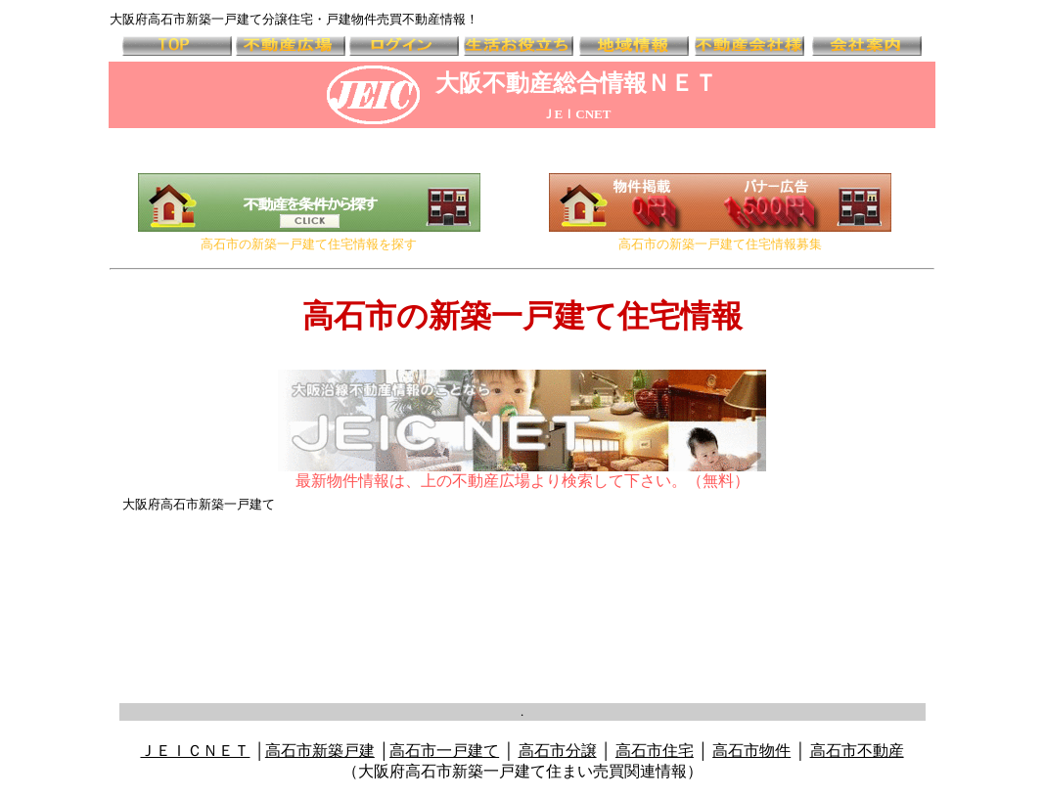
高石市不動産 (857, 750)
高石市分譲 (558, 750)
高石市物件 (751, 750)
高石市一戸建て (444, 750)
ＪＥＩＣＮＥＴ (195, 750)
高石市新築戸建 (320, 750)
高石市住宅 (654, 750)
